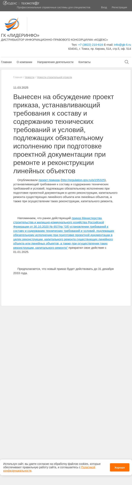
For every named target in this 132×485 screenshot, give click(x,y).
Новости (29, 77)
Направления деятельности (55, 62)
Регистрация (119, 7)
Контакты (84, 62)
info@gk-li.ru (122, 44)
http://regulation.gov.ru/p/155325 (83, 180)
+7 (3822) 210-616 (90, 44)
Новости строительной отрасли (54, 77)
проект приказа (49, 180)
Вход (104, 7)
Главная (6, 62)
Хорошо (120, 466)
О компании (24, 62)
